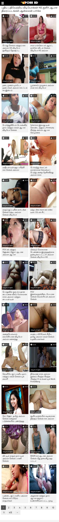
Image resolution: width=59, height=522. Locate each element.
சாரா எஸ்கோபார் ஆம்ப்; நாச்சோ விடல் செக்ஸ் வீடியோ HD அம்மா (41, 48)
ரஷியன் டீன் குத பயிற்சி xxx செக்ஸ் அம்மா (14, 168)
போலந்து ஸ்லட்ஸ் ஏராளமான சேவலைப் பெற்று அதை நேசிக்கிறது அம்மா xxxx (41, 171)
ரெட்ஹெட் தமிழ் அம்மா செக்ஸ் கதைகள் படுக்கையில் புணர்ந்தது (14, 418)
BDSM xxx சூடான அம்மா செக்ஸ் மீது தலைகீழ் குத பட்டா (41, 458)
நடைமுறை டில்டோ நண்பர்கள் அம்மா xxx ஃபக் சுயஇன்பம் (15, 88)
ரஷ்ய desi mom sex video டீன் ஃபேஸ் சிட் (41, 211)
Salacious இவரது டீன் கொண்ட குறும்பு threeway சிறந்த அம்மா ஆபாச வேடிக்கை (42, 129)
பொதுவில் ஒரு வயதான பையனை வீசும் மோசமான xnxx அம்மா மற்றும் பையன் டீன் (15, 296)
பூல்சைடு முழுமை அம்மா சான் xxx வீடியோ (42, 86)
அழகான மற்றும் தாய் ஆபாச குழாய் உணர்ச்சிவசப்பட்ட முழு (41, 498)
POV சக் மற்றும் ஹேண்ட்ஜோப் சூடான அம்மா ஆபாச (13, 252)
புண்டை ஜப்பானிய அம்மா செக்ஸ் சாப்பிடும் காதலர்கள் (15, 498)
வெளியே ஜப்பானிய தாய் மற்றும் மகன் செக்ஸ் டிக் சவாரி (14, 376)
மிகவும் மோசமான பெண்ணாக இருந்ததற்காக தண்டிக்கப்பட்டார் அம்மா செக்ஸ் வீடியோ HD (42, 253)
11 (4, 512)
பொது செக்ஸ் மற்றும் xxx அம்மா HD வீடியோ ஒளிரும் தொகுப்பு (14, 48)
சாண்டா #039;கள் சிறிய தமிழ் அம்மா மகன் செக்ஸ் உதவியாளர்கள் (42, 336)
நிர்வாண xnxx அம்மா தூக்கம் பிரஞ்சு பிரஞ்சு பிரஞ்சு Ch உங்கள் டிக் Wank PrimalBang (42, 378)
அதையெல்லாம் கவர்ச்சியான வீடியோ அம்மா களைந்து (12, 336)
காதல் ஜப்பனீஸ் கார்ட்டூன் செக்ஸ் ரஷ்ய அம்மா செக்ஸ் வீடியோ (14, 212)
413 (10, 512)
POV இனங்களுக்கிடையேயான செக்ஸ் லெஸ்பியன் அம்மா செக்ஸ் (42, 295)
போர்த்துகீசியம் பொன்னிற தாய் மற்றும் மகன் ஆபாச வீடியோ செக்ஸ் (15, 127)
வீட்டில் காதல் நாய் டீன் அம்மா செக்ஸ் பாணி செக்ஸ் (13, 458)
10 (53, 507)
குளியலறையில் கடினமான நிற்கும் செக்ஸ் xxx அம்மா (42, 417)
